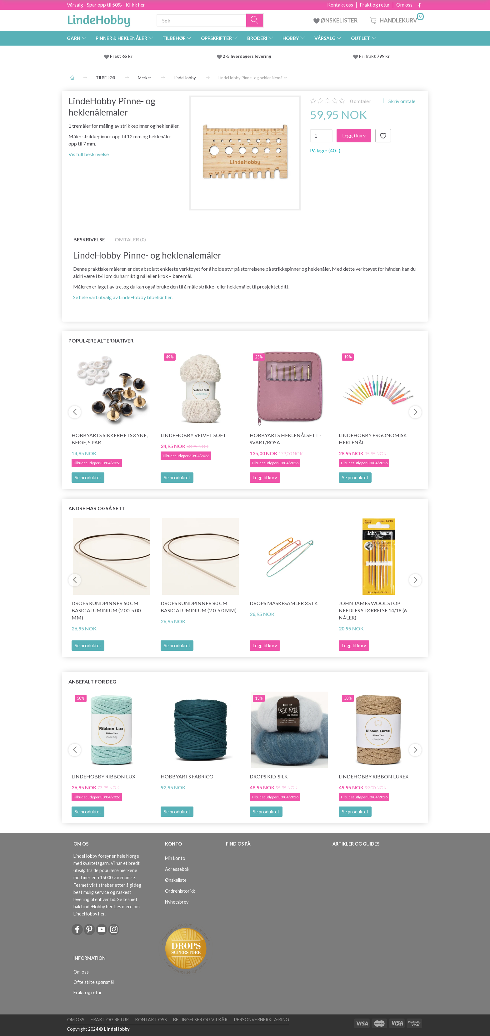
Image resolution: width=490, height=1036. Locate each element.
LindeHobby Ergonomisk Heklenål (373, 438)
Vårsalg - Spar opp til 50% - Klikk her (106, 4)
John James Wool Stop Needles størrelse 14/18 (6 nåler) (373, 610)
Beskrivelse (89, 239)
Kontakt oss (340, 4)
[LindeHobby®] (99, 19)
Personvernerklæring (261, 1019)
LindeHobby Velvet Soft (193, 435)
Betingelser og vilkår (200, 1019)
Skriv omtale (401, 101)
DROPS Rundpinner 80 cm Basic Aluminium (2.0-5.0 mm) (199, 606)
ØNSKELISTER (335, 20)
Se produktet (88, 477)
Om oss (404, 4)
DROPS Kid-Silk (269, 776)
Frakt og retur (375, 4)
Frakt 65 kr (121, 56)
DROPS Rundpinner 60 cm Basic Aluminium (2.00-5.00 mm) (106, 610)
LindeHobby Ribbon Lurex (373, 776)
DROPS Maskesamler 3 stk (284, 603)
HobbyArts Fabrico (187, 776)
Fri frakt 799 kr (374, 56)
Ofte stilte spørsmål (93, 982)
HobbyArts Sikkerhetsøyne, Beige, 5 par (110, 438)
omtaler (360, 101)
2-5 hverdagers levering (248, 56)
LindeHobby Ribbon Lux (103, 776)
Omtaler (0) (130, 239)
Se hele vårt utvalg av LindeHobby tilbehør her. (122, 297)
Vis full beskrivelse (88, 154)
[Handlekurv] (396, 19)
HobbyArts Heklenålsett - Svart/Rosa (286, 438)
